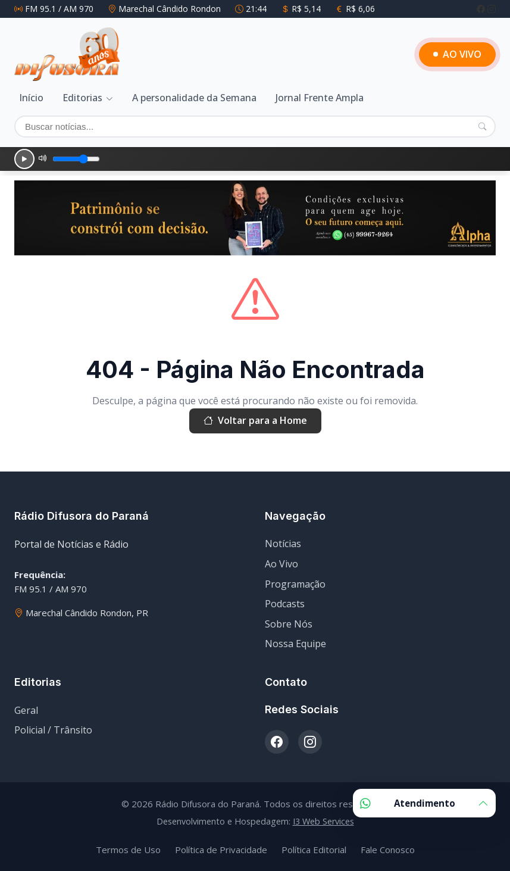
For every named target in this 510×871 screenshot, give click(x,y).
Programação (295, 584)
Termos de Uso (128, 850)
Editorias (82, 97)
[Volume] (76, 159)
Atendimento (424, 803)
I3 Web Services (323, 821)
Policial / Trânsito (53, 729)
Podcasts (285, 603)
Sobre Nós (288, 623)
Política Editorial (313, 850)
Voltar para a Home (255, 421)
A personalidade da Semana (194, 97)
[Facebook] (482, 8)
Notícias (283, 543)
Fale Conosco (388, 850)
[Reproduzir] (24, 159)
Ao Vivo (281, 563)
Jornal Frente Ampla (320, 97)
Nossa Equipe (295, 643)
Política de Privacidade (221, 850)
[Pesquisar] (482, 126)
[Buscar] (255, 126)
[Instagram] (491, 8)
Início (31, 97)
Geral (26, 710)
